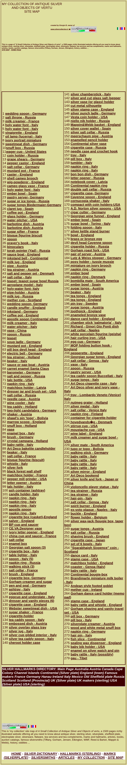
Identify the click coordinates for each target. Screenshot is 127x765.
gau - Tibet (79, 658)
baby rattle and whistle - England (96, 605)
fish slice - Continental (88, 639)
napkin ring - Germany (88, 631)
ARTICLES (66, 757)
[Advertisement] (24, 28)
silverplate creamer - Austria (93, 624)
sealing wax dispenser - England (96, 643)
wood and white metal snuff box (96, 628)
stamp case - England (87, 601)
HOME (16, 754)
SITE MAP (115, 757)
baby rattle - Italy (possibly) (92, 654)
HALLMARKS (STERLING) (80, 754)
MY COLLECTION (91, 757)
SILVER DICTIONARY (40, 754)
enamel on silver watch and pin (95, 650)
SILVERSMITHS (43, 757)
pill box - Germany (85, 616)
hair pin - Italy (81, 635)
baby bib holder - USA (88, 647)
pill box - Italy (81, 620)
